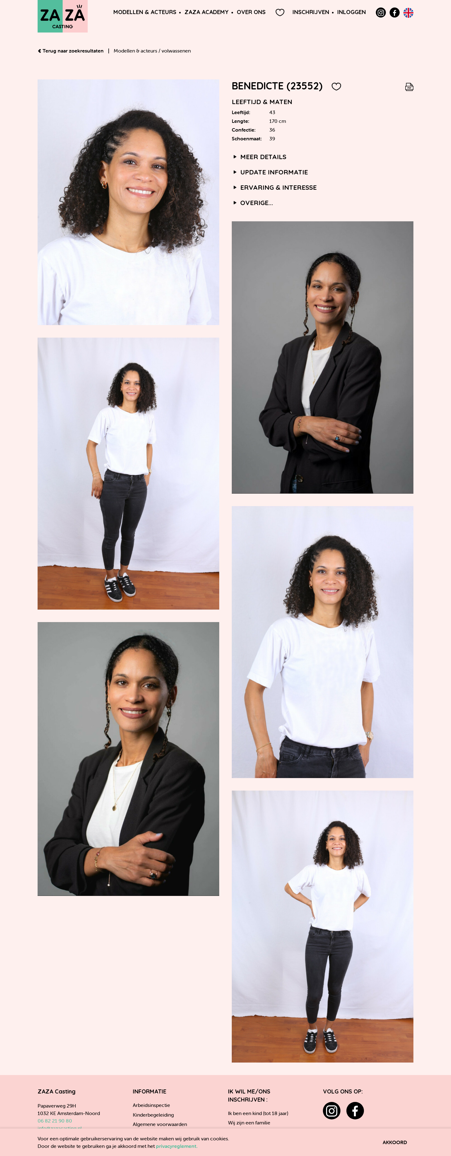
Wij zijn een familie (249, 1122)
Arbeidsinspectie (151, 1105)
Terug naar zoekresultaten (71, 51)
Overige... (252, 203)
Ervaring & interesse (274, 187)
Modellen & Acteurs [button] (144, 12)
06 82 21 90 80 (55, 1121)
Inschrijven (311, 12)
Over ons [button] (251, 12)
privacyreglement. (177, 1146)
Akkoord (395, 1142)
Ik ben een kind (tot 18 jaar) (258, 1113)
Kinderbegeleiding (153, 1115)
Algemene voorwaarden (160, 1124)
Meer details (259, 157)
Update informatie (270, 172)
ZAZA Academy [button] (206, 12)
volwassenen (176, 51)
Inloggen (351, 12)
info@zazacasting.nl (60, 1128)
